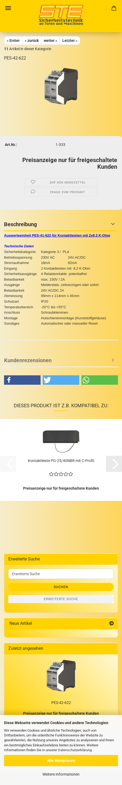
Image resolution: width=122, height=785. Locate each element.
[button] (22, 380)
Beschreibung (20, 224)
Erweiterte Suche (61, 599)
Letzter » (69, 40)
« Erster (13, 40)
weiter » (50, 40)
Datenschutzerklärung (75, 750)
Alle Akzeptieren (61, 760)
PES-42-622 (61, 702)
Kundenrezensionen (28, 360)
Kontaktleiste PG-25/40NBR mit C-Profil (61, 460)
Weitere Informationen (61, 774)
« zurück (32, 40)
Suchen (61, 587)
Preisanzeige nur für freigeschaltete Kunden (61, 713)
